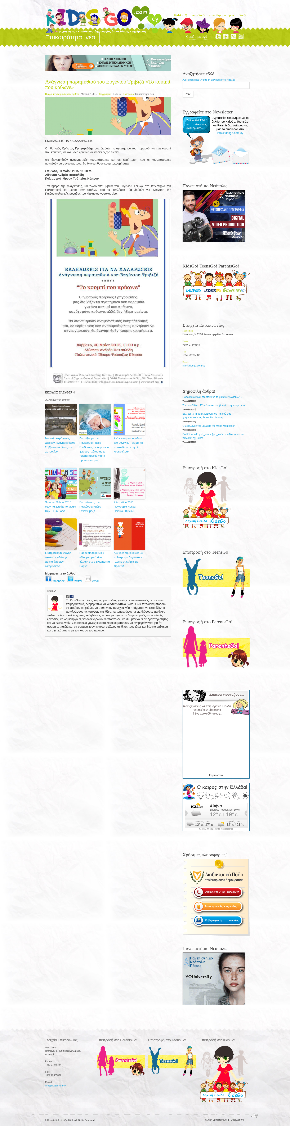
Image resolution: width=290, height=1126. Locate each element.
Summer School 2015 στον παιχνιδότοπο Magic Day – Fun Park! (60, 507)
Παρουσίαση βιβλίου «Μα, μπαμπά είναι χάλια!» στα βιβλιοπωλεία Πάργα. (94, 559)
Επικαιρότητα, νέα (144, 94)
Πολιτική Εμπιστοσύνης (215, 1119)
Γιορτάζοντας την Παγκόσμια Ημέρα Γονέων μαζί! (90, 507)
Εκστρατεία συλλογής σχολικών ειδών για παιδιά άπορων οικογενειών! (58, 559)
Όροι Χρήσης (237, 1119)
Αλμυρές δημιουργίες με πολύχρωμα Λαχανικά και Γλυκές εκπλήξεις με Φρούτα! (129, 559)
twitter (76, 581)
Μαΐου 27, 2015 (89, 94)
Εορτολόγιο (216, 775)
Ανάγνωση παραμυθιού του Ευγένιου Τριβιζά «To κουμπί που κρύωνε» (107, 84)
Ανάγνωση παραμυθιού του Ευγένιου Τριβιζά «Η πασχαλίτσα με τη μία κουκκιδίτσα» (128, 445)
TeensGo (197, 15)
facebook (56, 581)
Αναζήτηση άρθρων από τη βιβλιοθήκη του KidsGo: (209, 79)
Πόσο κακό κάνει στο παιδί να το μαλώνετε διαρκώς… (212, 397)
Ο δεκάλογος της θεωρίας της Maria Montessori (209, 425)
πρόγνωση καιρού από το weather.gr (216, 829)
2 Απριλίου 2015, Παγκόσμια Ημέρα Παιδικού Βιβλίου (124, 507)
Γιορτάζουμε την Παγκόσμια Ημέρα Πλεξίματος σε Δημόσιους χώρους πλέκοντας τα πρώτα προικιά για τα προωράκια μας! (94, 449)
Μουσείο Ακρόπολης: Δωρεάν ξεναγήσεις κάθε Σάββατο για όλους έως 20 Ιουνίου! (60, 445)
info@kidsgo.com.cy (230, 133)
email (93, 581)
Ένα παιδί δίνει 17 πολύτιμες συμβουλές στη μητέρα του (214, 405)
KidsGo (180, 15)
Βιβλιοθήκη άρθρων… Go (226, 15)
